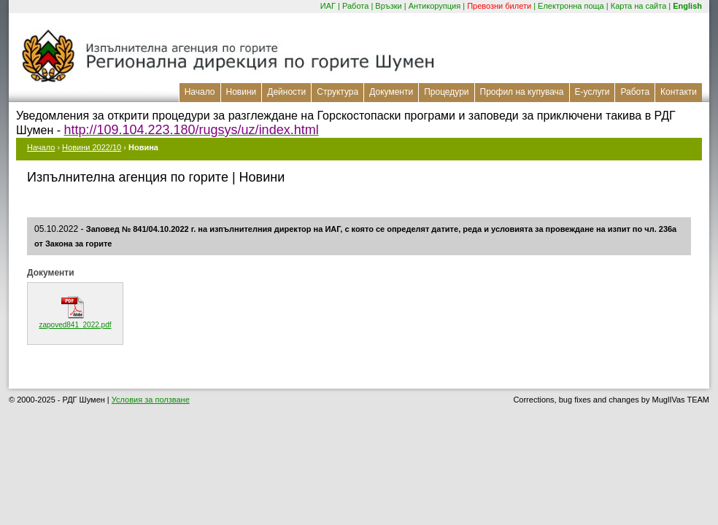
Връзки (388, 5)
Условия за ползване (151, 399)
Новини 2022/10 (91, 147)
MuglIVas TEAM (680, 399)
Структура (337, 92)
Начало (200, 92)
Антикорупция (435, 5)
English (687, 5)
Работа (355, 5)
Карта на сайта (639, 5)
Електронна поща (571, 5)
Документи (391, 92)
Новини (241, 92)
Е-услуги (592, 92)
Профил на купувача (522, 92)
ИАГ (328, 5)
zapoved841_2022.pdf (75, 325)
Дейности (286, 92)
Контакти (678, 92)
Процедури (446, 92)
